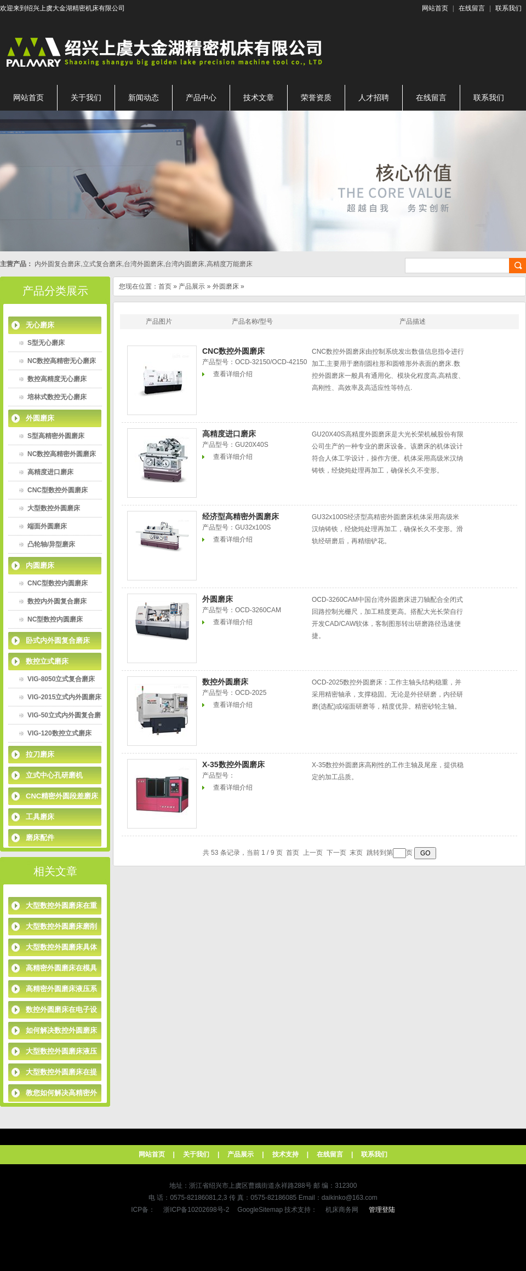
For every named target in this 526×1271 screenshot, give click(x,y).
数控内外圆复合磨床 (57, 601)
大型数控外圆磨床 (53, 508)
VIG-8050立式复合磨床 (61, 679)
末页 (356, 852)
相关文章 (55, 871)
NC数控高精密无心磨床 (61, 361)
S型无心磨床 (46, 343)
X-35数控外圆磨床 (233, 764)
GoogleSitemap (260, 1210)
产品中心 (201, 98)
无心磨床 (40, 325)
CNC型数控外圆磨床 (57, 490)
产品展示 (192, 286)
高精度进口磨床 (50, 472)
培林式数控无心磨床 (57, 397)
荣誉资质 (316, 98)
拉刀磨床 (40, 754)
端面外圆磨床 (47, 526)
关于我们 (86, 98)
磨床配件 (40, 837)
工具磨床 (40, 817)
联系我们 (508, 8)
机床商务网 (341, 1210)
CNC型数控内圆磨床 (57, 583)
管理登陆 (382, 1210)
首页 (164, 286)
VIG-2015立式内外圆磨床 (64, 697)
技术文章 (258, 98)
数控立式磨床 (47, 661)
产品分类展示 (55, 291)
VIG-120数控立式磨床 (59, 733)
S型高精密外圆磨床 (55, 436)
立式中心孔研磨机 (54, 775)
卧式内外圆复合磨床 (58, 640)
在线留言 (472, 8)
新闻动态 (143, 98)
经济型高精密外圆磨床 (240, 516)
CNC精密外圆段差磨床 (62, 796)
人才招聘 (373, 98)
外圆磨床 (40, 418)
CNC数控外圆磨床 (233, 351)
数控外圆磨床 (225, 681)
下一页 (336, 852)
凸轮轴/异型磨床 (51, 544)
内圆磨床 (40, 565)
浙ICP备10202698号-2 (196, 1210)
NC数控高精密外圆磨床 (61, 454)
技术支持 (285, 1154)
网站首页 (435, 8)
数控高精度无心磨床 (57, 379)
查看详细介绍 (233, 374)
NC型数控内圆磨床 (55, 619)
